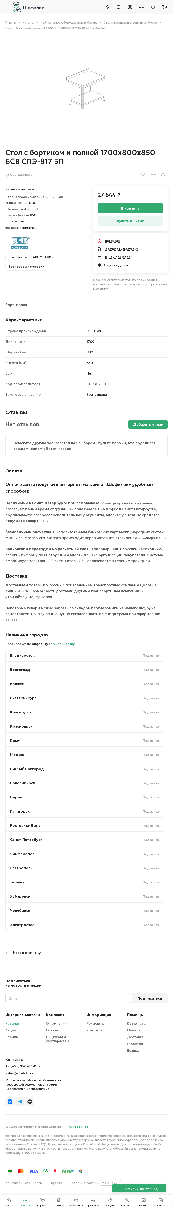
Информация (98, 1014)
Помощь (135, 1014)
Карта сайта (78, 1127)
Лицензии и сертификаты (57, 1039)
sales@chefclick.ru (20, 1073)
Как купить (136, 1023)
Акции (10, 1030)
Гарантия (135, 1044)
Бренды (12, 1037)
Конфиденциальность (23, 1183)
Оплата (133, 1030)
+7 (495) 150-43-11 (21, 1066)
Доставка (135, 1037)
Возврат (134, 1050)
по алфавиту (37, 644)
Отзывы (52, 1030)
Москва (17, 754)
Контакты (94, 1030)
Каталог (12, 1023)
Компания (55, 1014)
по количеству (63, 644)
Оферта (55, 1183)
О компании (56, 1023)
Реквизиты (95, 1023)
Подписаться (149, 998)
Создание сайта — (95, 1183)
